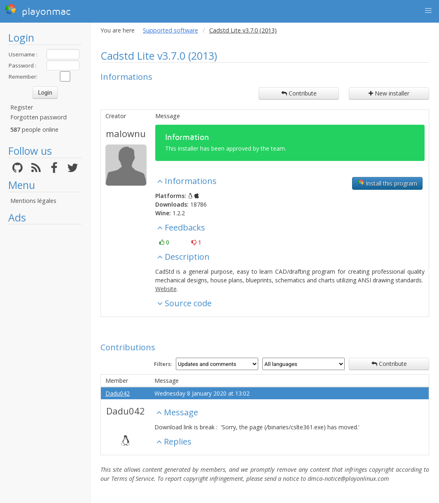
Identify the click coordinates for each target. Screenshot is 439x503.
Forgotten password (38, 117)
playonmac (37, 10)
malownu (126, 133)
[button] (428, 10)
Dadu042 (117, 393)
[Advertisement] (45, 351)
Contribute (299, 93)
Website (166, 289)
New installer (389, 93)
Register (21, 107)
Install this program (387, 183)
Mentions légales (33, 201)
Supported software (170, 30)
